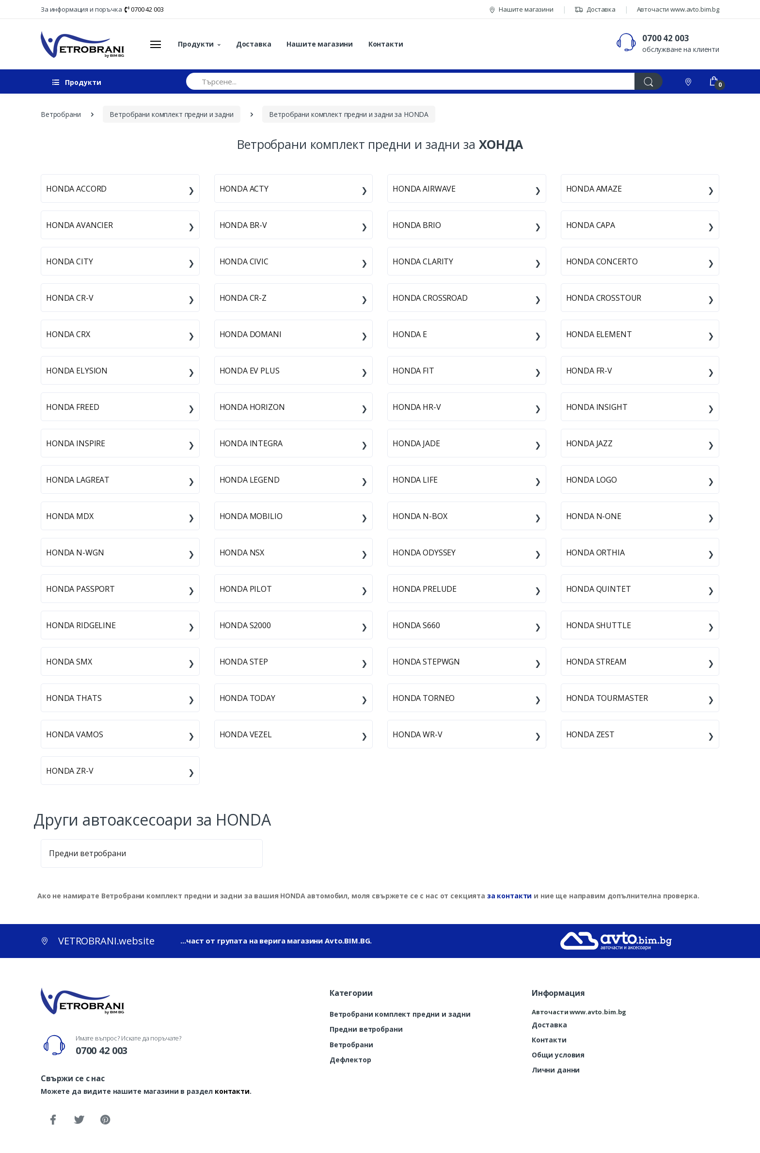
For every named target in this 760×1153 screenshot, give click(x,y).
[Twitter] (79, 1120)
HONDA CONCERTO (602, 261)
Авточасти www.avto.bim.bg (678, 9)
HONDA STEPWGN (426, 661)
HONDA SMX (69, 661)
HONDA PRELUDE (425, 589)
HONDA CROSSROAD (430, 297)
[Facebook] (53, 1120)
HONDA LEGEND (250, 479)
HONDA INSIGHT (597, 407)
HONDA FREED (72, 407)
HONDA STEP (244, 661)
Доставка (595, 9)
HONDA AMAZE (594, 188)
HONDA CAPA (591, 225)
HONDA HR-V (417, 407)
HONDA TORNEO (424, 698)
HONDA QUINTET (598, 589)
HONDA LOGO (592, 479)
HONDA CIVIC (244, 261)
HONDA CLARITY (423, 261)
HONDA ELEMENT (599, 334)
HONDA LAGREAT (78, 479)
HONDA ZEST (590, 734)
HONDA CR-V (70, 297)
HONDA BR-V (244, 225)
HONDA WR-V (418, 734)
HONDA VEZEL (246, 734)
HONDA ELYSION (77, 370)
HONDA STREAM (596, 661)
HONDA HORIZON (252, 407)
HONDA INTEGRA (251, 443)
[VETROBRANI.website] (83, 44)
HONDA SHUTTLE (598, 625)
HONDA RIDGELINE (81, 625)
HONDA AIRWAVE (424, 188)
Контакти (385, 44)
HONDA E (410, 334)
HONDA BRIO (417, 225)
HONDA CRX (68, 334)
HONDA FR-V (589, 370)
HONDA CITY (69, 261)
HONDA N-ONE (593, 516)
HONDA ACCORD (76, 188)
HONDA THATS (73, 698)
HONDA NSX (242, 552)
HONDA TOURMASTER (607, 698)
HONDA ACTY (244, 188)
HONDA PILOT (246, 589)
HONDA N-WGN (75, 552)
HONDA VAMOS (74, 734)
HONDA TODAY (247, 698)
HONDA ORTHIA (595, 552)
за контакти (509, 895)
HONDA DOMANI (251, 334)
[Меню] (155, 44)
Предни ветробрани (87, 853)
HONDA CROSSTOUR (604, 297)
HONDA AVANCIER (79, 225)
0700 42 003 (144, 9)
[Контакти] (689, 81)
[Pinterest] (105, 1120)
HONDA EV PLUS (250, 370)
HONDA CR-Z (243, 297)
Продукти (196, 44)
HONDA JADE (416, 443)
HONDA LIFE (415, 479)
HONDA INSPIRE (75, 443)
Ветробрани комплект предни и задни (400, 1014)
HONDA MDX (70, 516)
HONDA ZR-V (70, 770)
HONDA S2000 (245, 625)
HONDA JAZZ (589, 443)
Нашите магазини (521, 9)
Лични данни (556, 1069)
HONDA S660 (416, 625)
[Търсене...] (410, 81)
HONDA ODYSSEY (424, 552)
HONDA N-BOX (420, 516)
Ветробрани (351, 1044)
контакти (232, 1091)
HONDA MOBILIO (251, 516)
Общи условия (558, 1054)
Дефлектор (350, 1059)
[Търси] (648, 81)
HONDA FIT (413, 370)
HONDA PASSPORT (80, 589)
